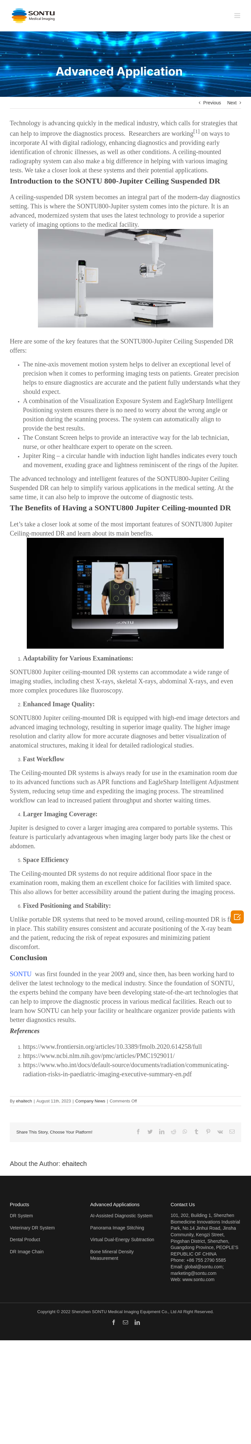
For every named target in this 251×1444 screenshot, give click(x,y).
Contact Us (183, 1204)
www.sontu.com (198, 1279)
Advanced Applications (115, 1204)
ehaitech (24, 1101)
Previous (212, 102)
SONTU (21, 973)
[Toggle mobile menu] (237, 15)
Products (19, 1204)
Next (232, 102)
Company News (90, 1101)
